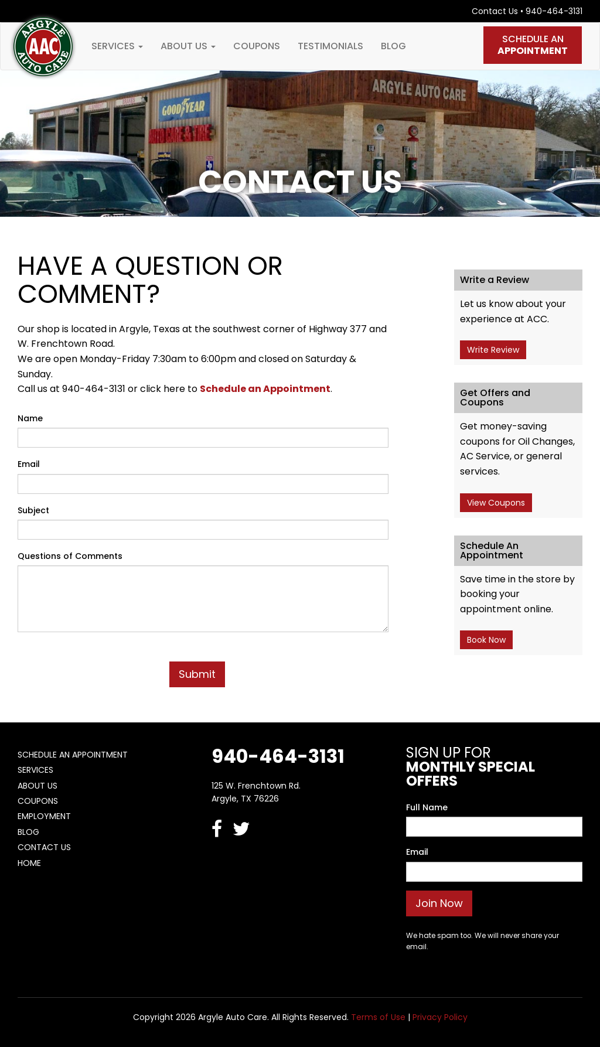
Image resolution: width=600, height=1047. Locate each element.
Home (29, 863)
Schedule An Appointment (73, 754)
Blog (393, 46)
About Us (188, 46)
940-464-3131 (554, 11)
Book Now (486, 640)
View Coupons (496, 503)
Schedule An (532, 44)
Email (29, 464)
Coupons (256, 46)
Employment (44, 816)
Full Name (427, 807)
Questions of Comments (70, 556)
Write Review (493, 350)
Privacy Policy (440, 1017)
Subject (33, 510)
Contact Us (495, 11)
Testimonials (330, 46)
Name (30, 418)
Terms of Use (378, 1017)
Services (117, 46)
